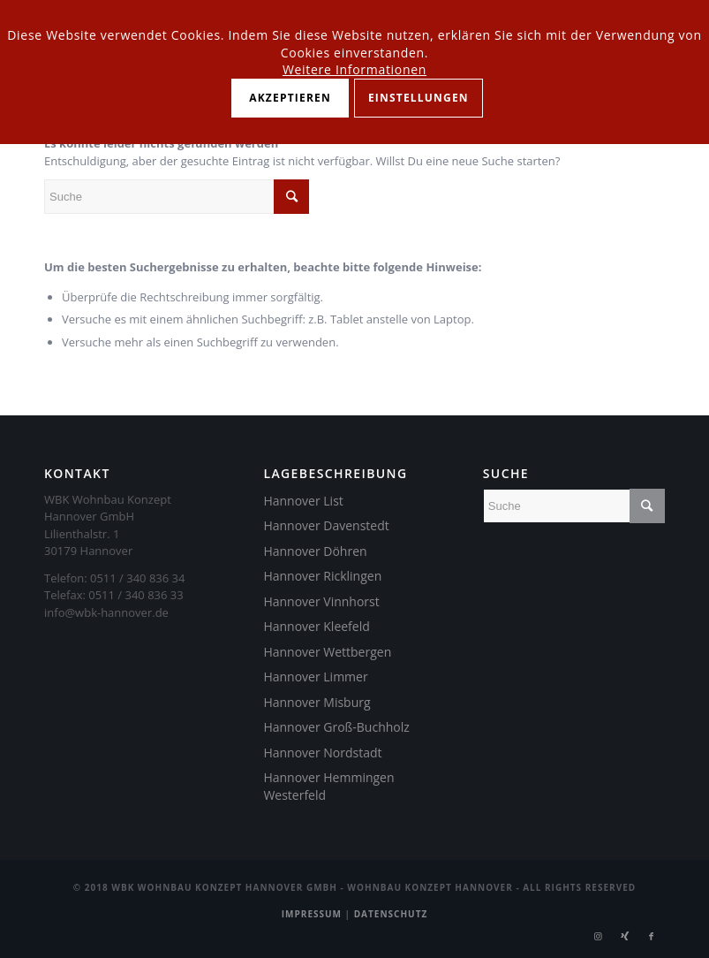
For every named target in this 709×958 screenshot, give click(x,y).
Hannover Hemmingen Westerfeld (328, 786)
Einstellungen (418, 97)
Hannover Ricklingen (322, 575)
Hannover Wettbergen (327, 651)
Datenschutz (391, 914)
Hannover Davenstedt (325, 525)
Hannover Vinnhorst (321, 601)
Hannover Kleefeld (316, 626)
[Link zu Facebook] (651, 936)
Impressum (312, 914)
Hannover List (303, 500)
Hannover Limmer (315, 676)
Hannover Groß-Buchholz (336, 726)
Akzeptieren (290, 97)
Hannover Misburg (316, 702)
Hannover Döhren (314, 551)
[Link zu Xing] (625, 936)
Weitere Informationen (354, 69)
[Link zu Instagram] (598, 936)
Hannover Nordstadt (322, 752)
